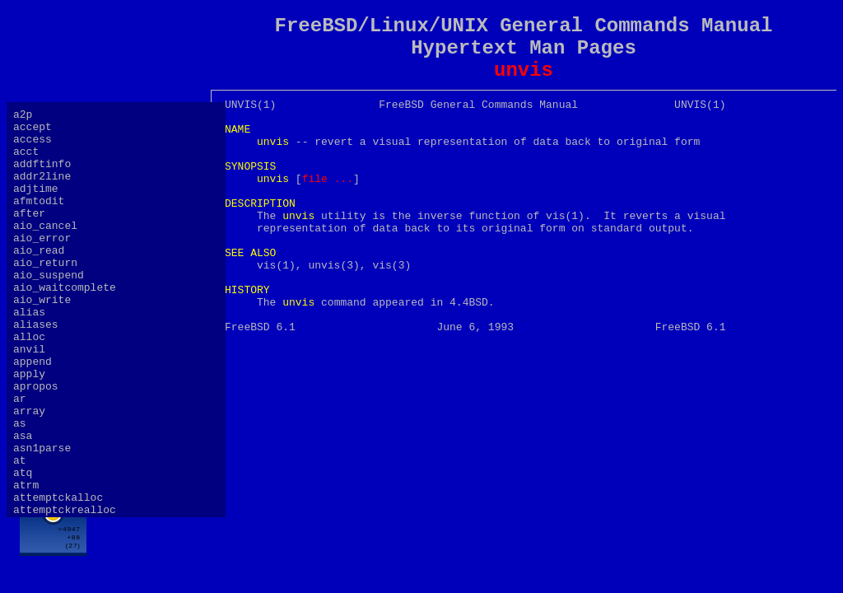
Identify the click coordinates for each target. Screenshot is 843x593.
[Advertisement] (523, 541)
